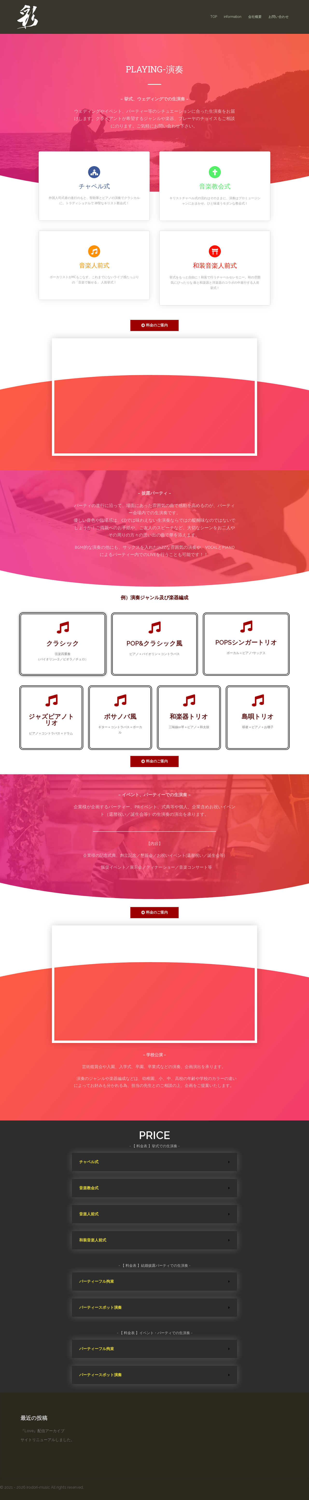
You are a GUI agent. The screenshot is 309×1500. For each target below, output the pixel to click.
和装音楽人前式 (92, 1240)
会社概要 (255, 17)
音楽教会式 (88, 1188)
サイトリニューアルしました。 (48, 1439)
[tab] (154, 1162)
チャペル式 (88, 1162)
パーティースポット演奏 (100, 1307)
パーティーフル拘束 (96, 1281)
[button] (154, 325)
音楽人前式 (88, 1214)
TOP (213, 17)
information (232, 17)
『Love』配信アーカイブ (42, 1431)
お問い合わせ (278, 17)
